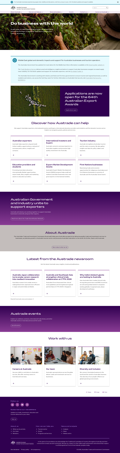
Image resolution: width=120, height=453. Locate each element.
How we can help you (36, 12)
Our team (16, 431)
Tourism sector (42, 429)
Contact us (84, 12)
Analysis (65, 429)
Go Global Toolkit (63, 2)
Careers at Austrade (102, 12)
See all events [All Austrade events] (16, 325)
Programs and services (45, 433)
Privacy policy (25, 449)
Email (96, 392)
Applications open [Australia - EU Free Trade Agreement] (71, 110)
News (65, 431)
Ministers (15, 433)
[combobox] (99, 8)
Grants (40, 431)
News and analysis (56, 12)
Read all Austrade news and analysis (21, 299)
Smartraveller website (96, 65)
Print (104, 392)
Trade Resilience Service (28, 69)
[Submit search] (107, 8)
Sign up (14, 419)
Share (88, 392)
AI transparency (35, 449)
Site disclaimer (15, 449)
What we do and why (19, 429)
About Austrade (16, 12)
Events (71, 12)
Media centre (67, 433)
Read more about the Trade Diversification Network (27, 218)
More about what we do (60, 247)
